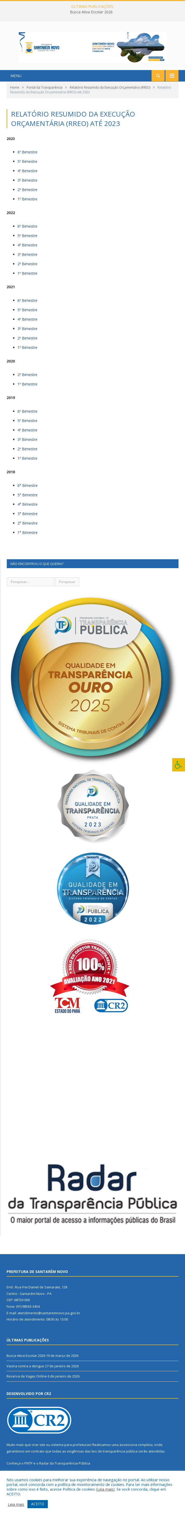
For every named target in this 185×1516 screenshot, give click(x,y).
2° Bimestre (28, 528)
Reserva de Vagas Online (27, 1381)
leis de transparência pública (114, 1456)
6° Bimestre (28, 490)
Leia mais (105, 1489)
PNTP (28, 1468)
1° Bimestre (28, 537)
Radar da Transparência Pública (64, 1468)
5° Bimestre (28, 499)
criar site (38, 1450)
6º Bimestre (27, 157)
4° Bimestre (28, 509)
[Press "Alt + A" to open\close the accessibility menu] (178, 764)
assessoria (128, 1450)
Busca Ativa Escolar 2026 (91, 12)
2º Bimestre (27, 194)
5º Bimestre (27, 166)
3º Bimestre (27, 185)
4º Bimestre (27, 176)
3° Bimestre (28, 518)
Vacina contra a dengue (25, 1371)
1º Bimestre (27, 204)
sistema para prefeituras (71, 1450)
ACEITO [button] (37, 1503)
